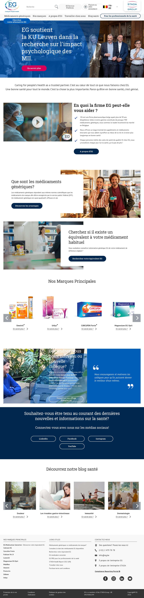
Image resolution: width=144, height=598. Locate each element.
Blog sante (93, 16)
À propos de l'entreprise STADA (112, 565)
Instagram (101, 439)
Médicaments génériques (17, 16)
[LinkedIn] (122, 578)
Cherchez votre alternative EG (16, 21)
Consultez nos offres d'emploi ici (66, 399)
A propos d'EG (55, 16)
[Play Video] (37, 122)
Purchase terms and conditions (59, 568)
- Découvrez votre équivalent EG (23, 545)
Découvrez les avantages (27, 206)
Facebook (72, 439)
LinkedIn (43, 439)
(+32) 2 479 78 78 (105, 550)
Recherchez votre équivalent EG (87, 258)
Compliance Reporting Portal (107, 571)
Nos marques (39, 16)
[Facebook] (105, 578)
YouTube (72, 446)
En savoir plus (34, 68)
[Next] (137, 318)
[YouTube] (130, 578)
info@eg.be (102, 555)
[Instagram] (113, 578)
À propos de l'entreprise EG (110, 560)
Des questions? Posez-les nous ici (111, 545)
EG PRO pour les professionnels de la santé (64, 558)
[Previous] (7, 318)
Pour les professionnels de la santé (120, 16)
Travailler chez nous (75, 16)
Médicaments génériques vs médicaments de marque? (67, 545)
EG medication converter (57, 555)
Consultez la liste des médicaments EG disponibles (66, 548)
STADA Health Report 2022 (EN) (60, 562)
